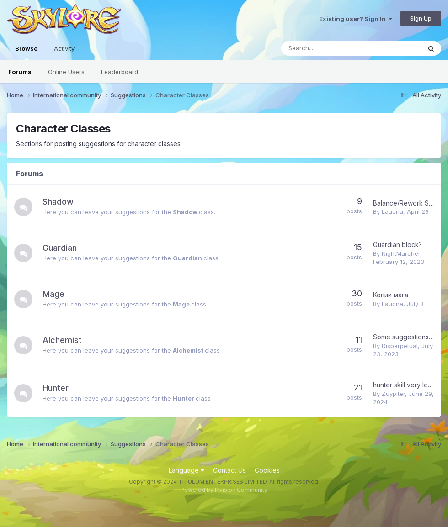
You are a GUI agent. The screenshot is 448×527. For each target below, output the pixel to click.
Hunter (56, 388)
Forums (20, 71)
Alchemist (62, 340)
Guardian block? (397, 244)
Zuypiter (393, 393)
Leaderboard (119, 71)
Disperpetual (400, 345)
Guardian (60, 248)
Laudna (392, 211)
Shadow (58, 201)
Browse (26, 52)
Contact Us (229, 470)
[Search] (327, 48)
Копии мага (390, 295)
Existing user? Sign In (355, 18)
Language (186, 470)
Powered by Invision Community (224, 489)
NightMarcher (401, 253)
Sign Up (421, 18)
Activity (64, 48)
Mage (53, 294)
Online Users (66, 71)
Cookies (267, 470)
